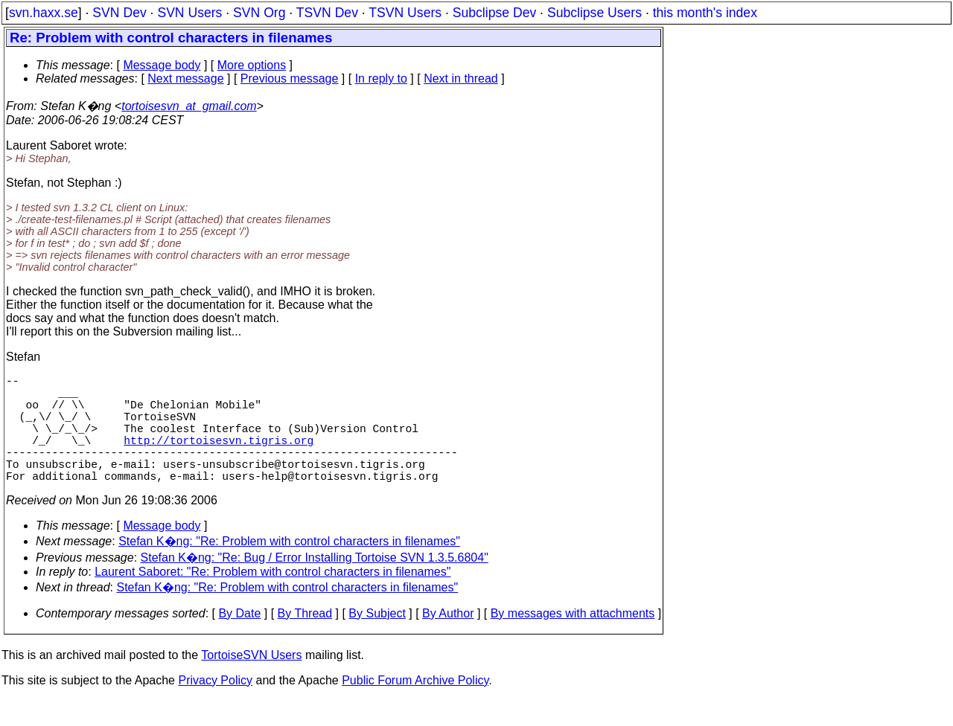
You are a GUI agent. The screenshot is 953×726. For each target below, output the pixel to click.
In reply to (381, 78)
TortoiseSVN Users (251, 681)
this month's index (705, 12)
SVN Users (189, 12)
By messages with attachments (573, 640)
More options (252, 65)
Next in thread (461, 78)
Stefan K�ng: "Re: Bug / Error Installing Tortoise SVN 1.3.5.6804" (314, 584)
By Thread (305, 640)
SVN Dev (119, 12)
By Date (239, 640)
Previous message (289, 78)
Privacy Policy (215, 707)
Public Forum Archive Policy (415, 707)
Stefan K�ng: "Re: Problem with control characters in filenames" (289, 568)
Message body (161, 65)
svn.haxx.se (43, 12)
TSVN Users (405, 12)
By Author (448, 640)
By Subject (376, 640)
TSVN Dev (327, 12)
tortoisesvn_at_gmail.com (188, 106)
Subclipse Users (594, 12)
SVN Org (259, 12)
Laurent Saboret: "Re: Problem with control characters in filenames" (272, 598)
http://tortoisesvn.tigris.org (218, 457)
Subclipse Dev (494, 12)
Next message (185, 78)
